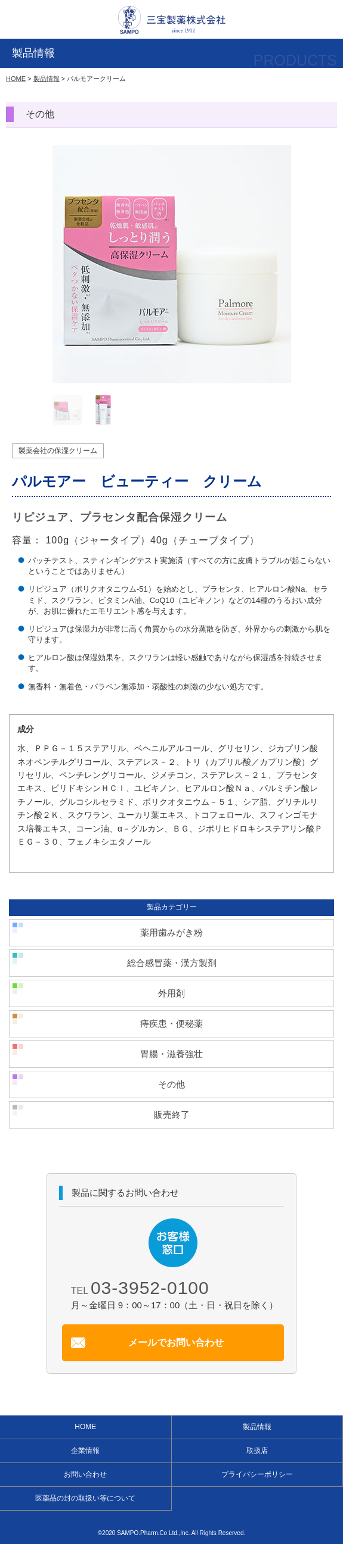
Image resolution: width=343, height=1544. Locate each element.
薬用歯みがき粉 (171, 932)
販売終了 (172, 1114)
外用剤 (171, 993)
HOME (16, 78)
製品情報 (46, 78)
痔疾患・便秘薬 (171, 1023)
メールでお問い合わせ (176, 1342)
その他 (171, 1084)
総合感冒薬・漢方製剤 (172, 963)
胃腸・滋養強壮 (171, 1054)
